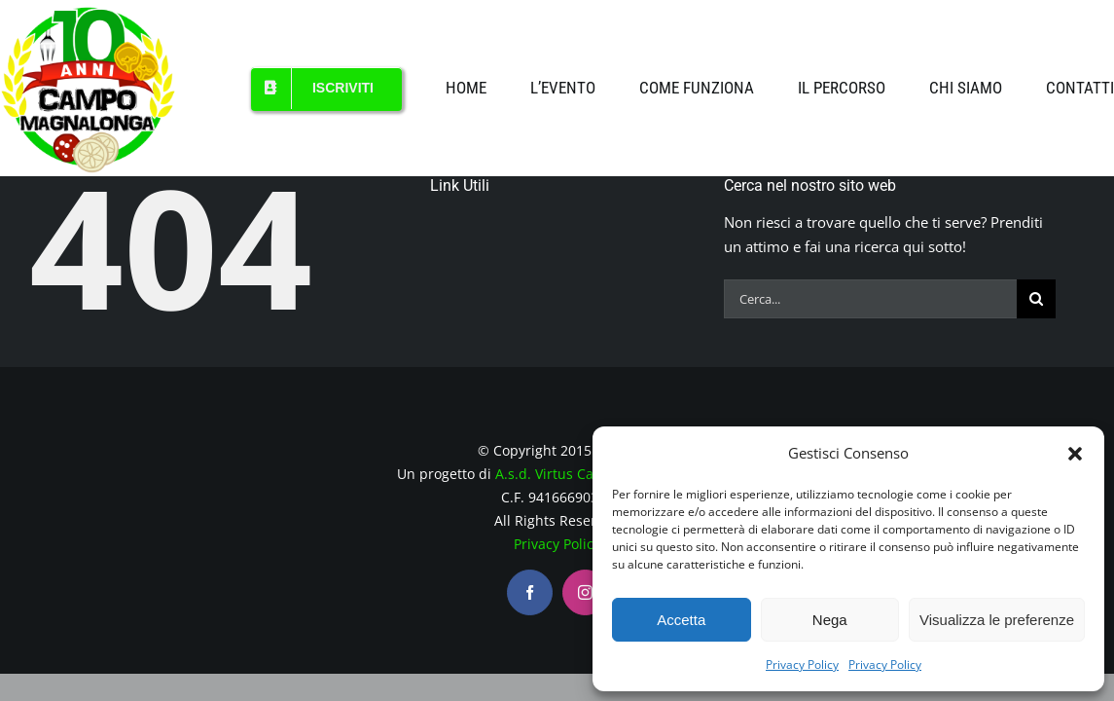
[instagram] (585, 592)
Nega (829, 619)
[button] (1075, 453)
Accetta (681, 619)
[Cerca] (1036, 298)
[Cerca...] (871, 298)
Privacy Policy (802, 664)
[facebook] (530, 592)
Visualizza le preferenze (996, 619)
